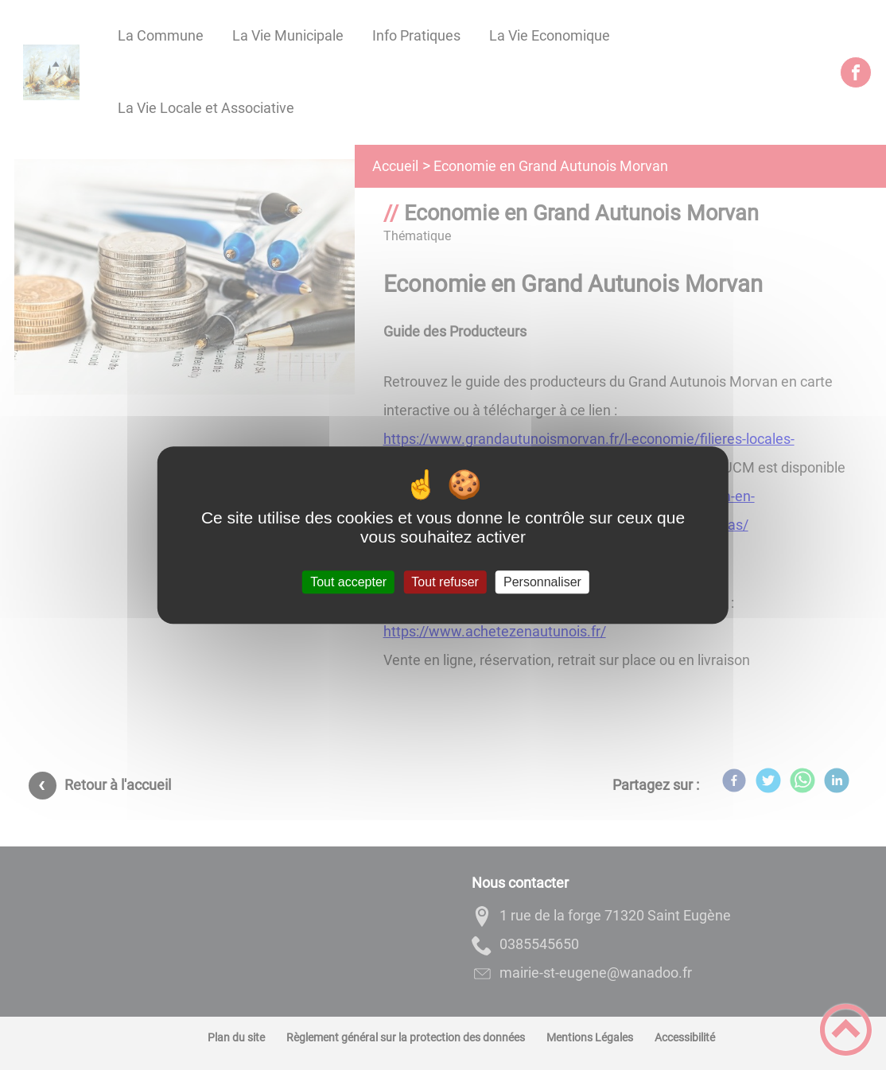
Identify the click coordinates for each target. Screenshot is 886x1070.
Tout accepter (348, 582)
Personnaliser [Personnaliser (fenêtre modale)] (542, 582)
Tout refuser (444, 582)
